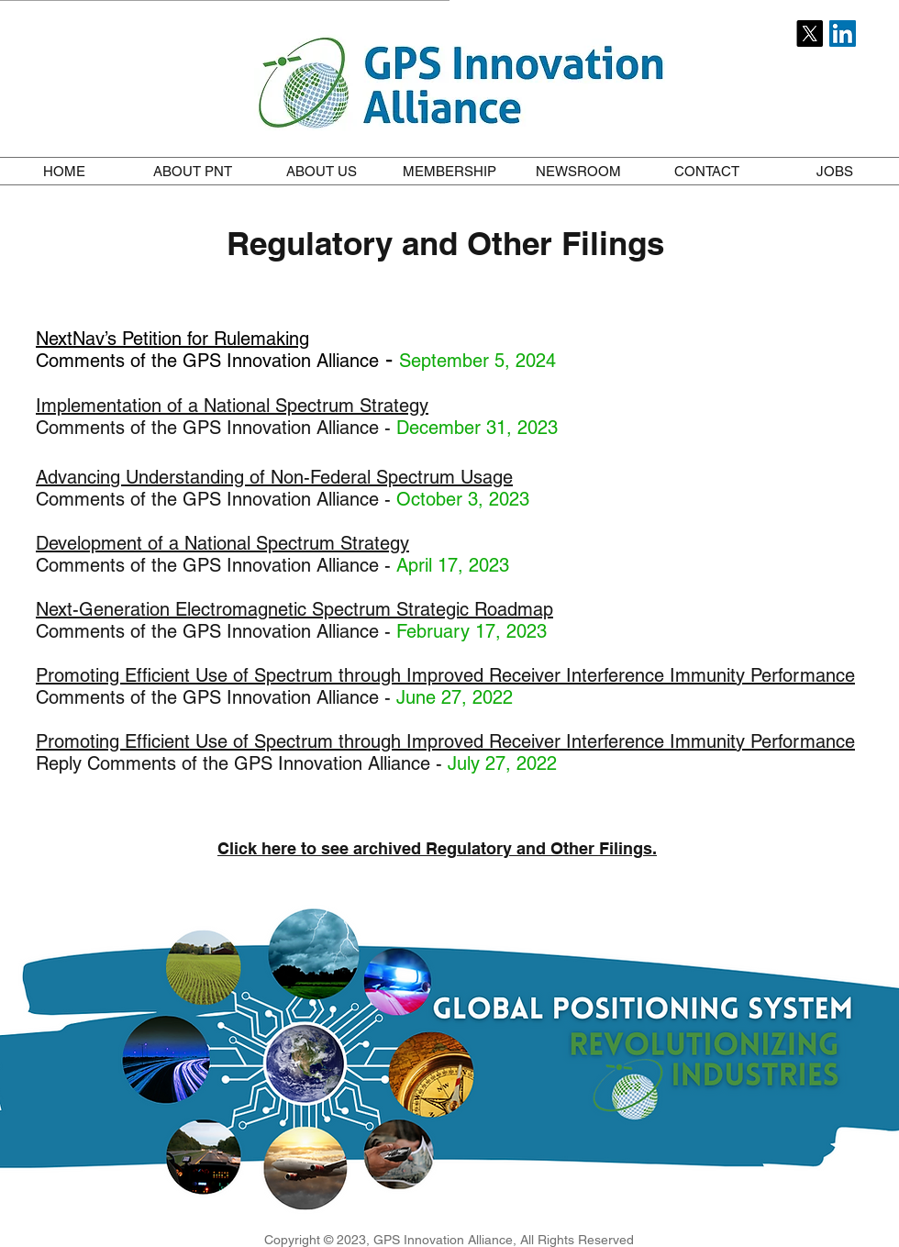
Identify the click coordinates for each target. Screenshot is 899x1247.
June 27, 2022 (454, 697)
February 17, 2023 (471, 631)
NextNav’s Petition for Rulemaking (172, 339)
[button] (192, 171)
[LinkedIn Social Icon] (842, 33)
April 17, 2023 (452, 565)
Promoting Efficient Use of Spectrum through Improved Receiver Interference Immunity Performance (445, 675)
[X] (809, 33)
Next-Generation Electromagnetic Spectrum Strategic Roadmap (294, 609)
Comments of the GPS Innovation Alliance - (216, 565)
